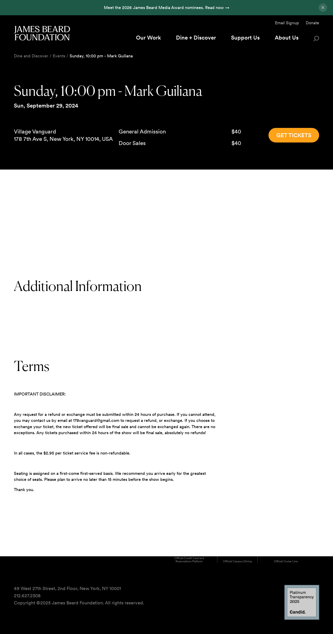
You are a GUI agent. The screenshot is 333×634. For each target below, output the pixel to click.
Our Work (148, 37)
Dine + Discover (196, 37)
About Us (287, 37)
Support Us (245, 37)
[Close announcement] (323, 7)
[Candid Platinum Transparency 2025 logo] (301, 618)
